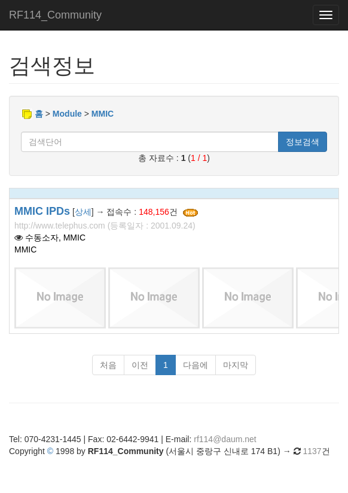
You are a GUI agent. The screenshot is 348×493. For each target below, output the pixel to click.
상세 (83, 212)
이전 (140, 365)
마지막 (235, 365)
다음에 (195, 365)
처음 (108, 365)
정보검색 (302, 142)
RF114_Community (55, 15)
